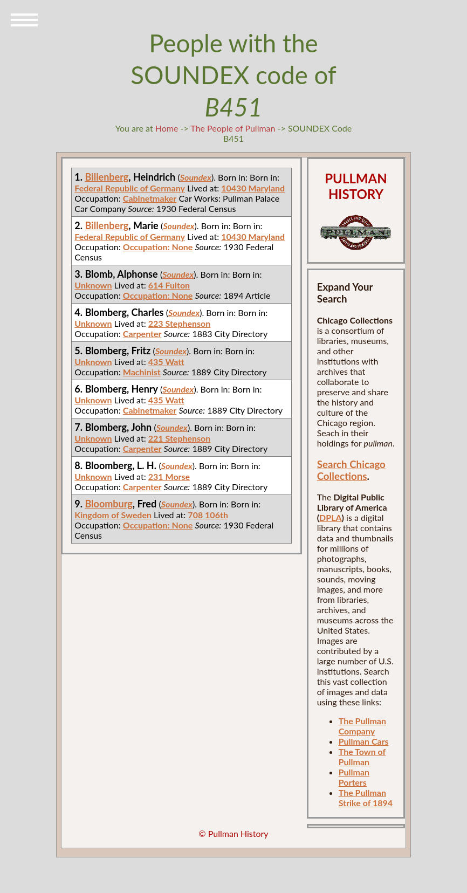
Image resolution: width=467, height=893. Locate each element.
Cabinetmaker (149, 198)
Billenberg (106, 177)
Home (166, 128)
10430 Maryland (253, 188)
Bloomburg (108, 504)
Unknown (93, 285)
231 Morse (169, 476)
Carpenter (142, 333)
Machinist (142, 372)
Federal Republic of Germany (129, 188)
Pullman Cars (364, 741)
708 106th (208, 515)
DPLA (330, 517)
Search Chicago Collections (351, 470)
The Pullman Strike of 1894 (366, 797)
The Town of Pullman (362, 756)
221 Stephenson (179, 438)
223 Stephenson (179, 323)
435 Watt (166, 361)
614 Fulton (169, 285)
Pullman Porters (354, 777)
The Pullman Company (362, 726)
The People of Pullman (232, 128)
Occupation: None (158, 247)
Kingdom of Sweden (113, 515)
